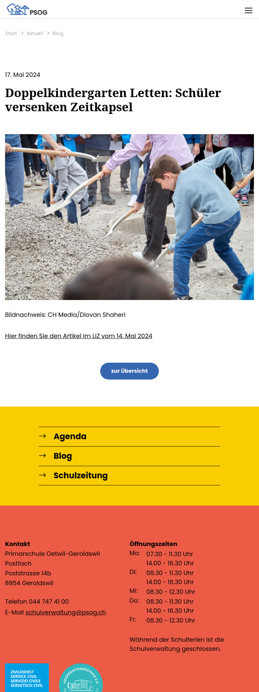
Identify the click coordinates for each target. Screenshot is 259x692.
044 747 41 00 (49, 601)
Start (11, 33)
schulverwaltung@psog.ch (65, 612)
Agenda (63, 437)
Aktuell (34, 33)
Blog (58, 33)
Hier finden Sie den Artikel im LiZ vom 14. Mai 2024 (78, 336)
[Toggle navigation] (248, 10)
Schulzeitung (73, 476)
